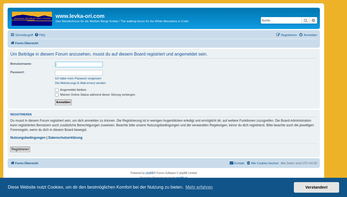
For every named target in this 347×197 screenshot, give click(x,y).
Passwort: (17, 72)
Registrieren (20, 149)
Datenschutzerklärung (65, 138)
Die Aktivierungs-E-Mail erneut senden (80, 83)
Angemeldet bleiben (70, 89)
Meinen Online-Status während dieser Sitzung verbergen (95, 94)
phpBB (150, 173)
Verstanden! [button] (317, 187)
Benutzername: (21, 63)
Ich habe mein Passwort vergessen (78, 78)
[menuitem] (39, 35)
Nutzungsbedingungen (28, 138)
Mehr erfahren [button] (199, 187)
